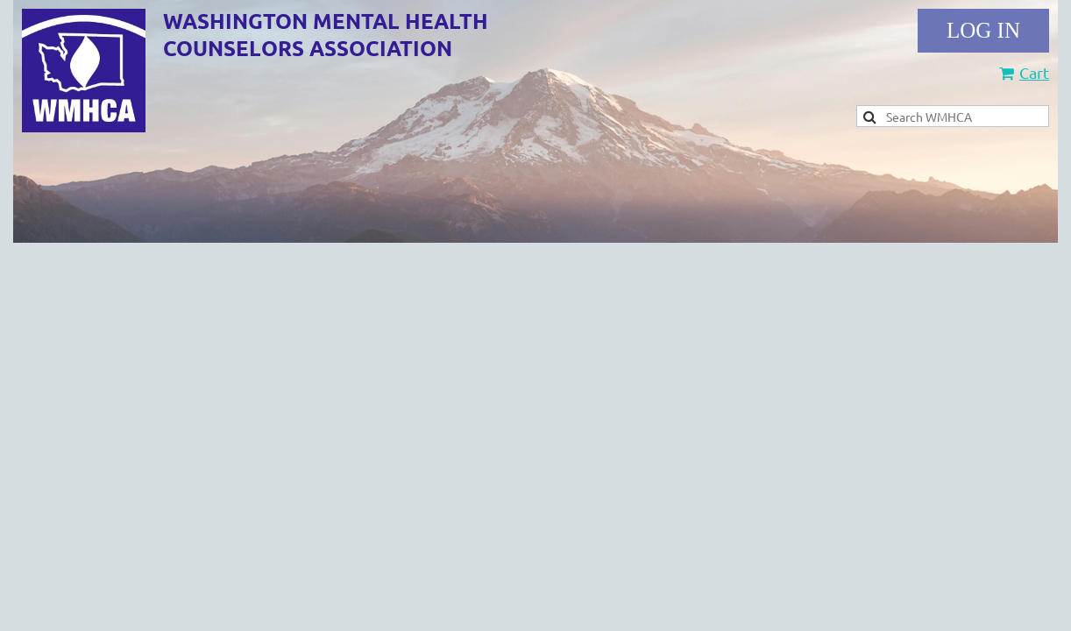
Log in (983, 31)
